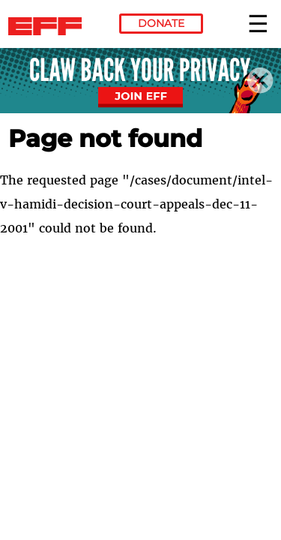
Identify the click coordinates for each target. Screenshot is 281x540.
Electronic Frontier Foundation (49, 26)
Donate (161, 23)
